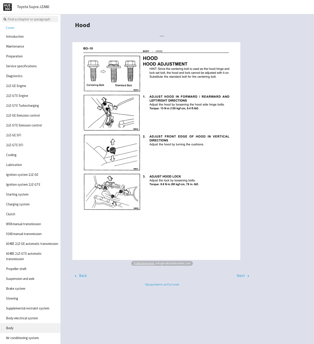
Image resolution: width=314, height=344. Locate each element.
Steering (12, 298)
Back (83, 275)
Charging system (18, 204)
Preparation (14, 56)
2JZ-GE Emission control (23, 115)
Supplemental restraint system (27, 308)
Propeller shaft (16, 269)
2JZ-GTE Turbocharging (22, 105)
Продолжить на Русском (162, 284)
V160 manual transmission (24, 234)
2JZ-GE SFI (13, 135)
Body (9, 328)
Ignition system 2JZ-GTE (23, 184)
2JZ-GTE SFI (14, 145)
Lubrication (14, 165)
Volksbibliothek (143, 263)
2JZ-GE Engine (16, 86)
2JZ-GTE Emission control (24, 125)
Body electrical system (22, 318)
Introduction (15, 36)
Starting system (17, 194)
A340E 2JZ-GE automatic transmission (32, 244)
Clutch (10, 214)
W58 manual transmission (23, 224)
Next (241, 275)
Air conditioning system (22, 338)
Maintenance (15, 46)
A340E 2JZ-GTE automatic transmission (24, 256)
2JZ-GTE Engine (17, 96)
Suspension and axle (20, 279)
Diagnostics (14, 76)
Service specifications (21, 66)
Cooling (11, 155)
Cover (10, 27)
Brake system (15, 288)
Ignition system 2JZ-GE (22, 174)
